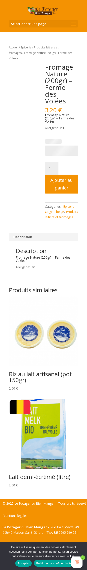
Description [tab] (22, 237)
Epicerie (26, 47)
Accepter (23, 563)
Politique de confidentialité (54, 563)
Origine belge (54, 212)
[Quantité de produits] (51, 168)
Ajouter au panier (61, 184)
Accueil (13, 47)
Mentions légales (15, 515)
